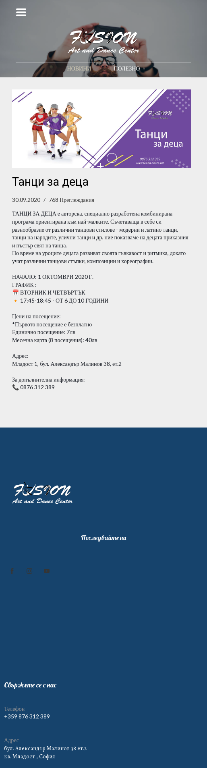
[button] (21, 12)
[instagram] (29, 571)
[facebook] (12, 571)
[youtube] (47, 571)
